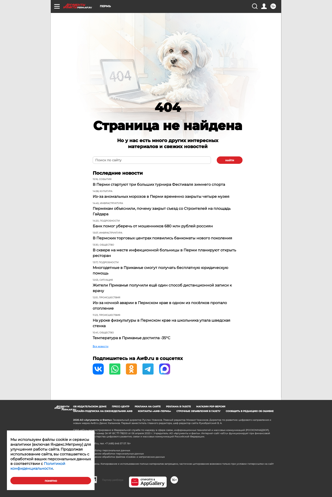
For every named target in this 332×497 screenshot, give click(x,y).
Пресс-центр (120, 406)
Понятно (51, 480)
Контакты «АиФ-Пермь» (154, 411)
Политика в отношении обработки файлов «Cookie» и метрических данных (119, 456)
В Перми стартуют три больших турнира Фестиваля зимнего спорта (159, 184)
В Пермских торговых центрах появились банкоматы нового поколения (162, 238)
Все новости (100, 346)
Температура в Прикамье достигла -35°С (131, 338)
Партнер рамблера (112, 480)
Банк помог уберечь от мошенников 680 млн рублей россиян (153, 226)
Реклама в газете (178, 406)
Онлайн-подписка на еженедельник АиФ (103, 411)
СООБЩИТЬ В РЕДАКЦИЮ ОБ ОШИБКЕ (250, 411)
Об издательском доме (90, 406)
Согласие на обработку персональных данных (101, 450)
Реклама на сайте (148, 406)
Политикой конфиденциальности (37, 466)
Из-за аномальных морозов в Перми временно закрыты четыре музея (161, 196)
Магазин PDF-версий (210, 406)
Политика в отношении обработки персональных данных (108, 453)
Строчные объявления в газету (198, 411)
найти (229, 160)
